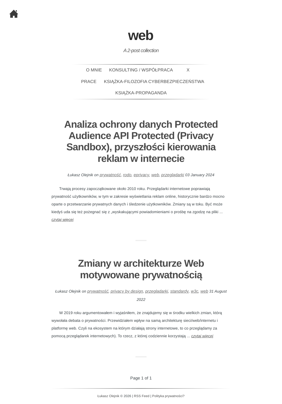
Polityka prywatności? (168, 396)
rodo (127, 175)
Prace (89, 81)
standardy (179, 291)
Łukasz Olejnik (108, 396)
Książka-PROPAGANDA (141, 93)
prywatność (110, 175)
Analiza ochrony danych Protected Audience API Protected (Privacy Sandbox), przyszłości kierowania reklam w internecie (141, 141)
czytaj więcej (62, 219)
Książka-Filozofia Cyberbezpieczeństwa (154, 81)
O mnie (94, 70)
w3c (194, 291)
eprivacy (141, 175)
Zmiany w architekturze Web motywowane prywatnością (141, 269)
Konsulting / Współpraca (141, 70)
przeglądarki (172, 175)
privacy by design (127, 291)
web (155, 175)
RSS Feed (141, 396)
